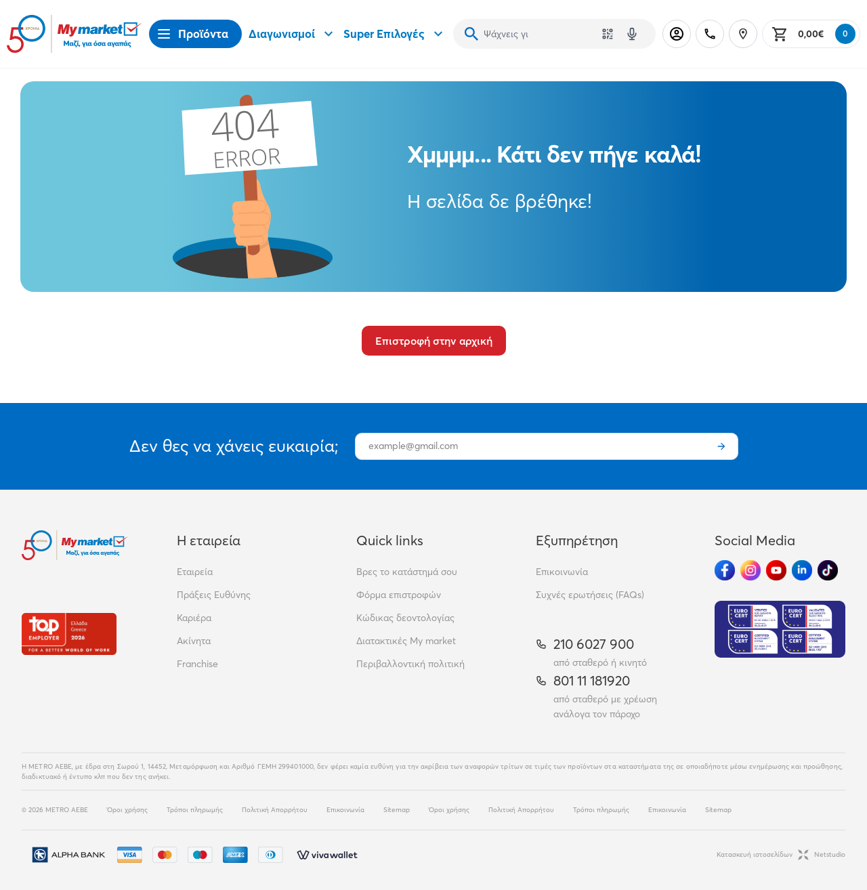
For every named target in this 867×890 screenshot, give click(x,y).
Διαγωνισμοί (293, 34)
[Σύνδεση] (676, 34)
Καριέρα (194, 618)
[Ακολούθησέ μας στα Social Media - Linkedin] (802, 570)
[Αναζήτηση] (471, 34)
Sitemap (396, 809)
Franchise (197, 664)
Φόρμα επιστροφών (398, 595)
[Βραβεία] (69, 633)
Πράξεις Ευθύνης (214, 595)
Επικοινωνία (562, 572)
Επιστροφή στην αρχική (433, 340)
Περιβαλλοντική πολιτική (410, 664)
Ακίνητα (194, 641)
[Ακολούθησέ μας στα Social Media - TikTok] (828, 570)
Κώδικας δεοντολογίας (405, 618)
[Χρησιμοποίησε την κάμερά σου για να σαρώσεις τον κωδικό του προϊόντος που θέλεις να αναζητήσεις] (607, 34)
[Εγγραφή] (721, 446)
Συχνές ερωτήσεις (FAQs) (590, 595)
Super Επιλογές (394, 34)
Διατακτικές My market (406, 641)
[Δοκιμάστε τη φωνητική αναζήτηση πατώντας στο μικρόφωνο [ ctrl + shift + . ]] (632, 34)
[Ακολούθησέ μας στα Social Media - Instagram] (750, 570)
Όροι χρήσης (127, 809)
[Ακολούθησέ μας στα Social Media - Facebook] (725, 570)
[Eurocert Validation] (780, 629)
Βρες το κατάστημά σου (406, 572)
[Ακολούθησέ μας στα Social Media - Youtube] (776, 570)
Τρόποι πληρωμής (195, 809)
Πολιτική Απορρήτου (275, 809)
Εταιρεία (195, 572)
